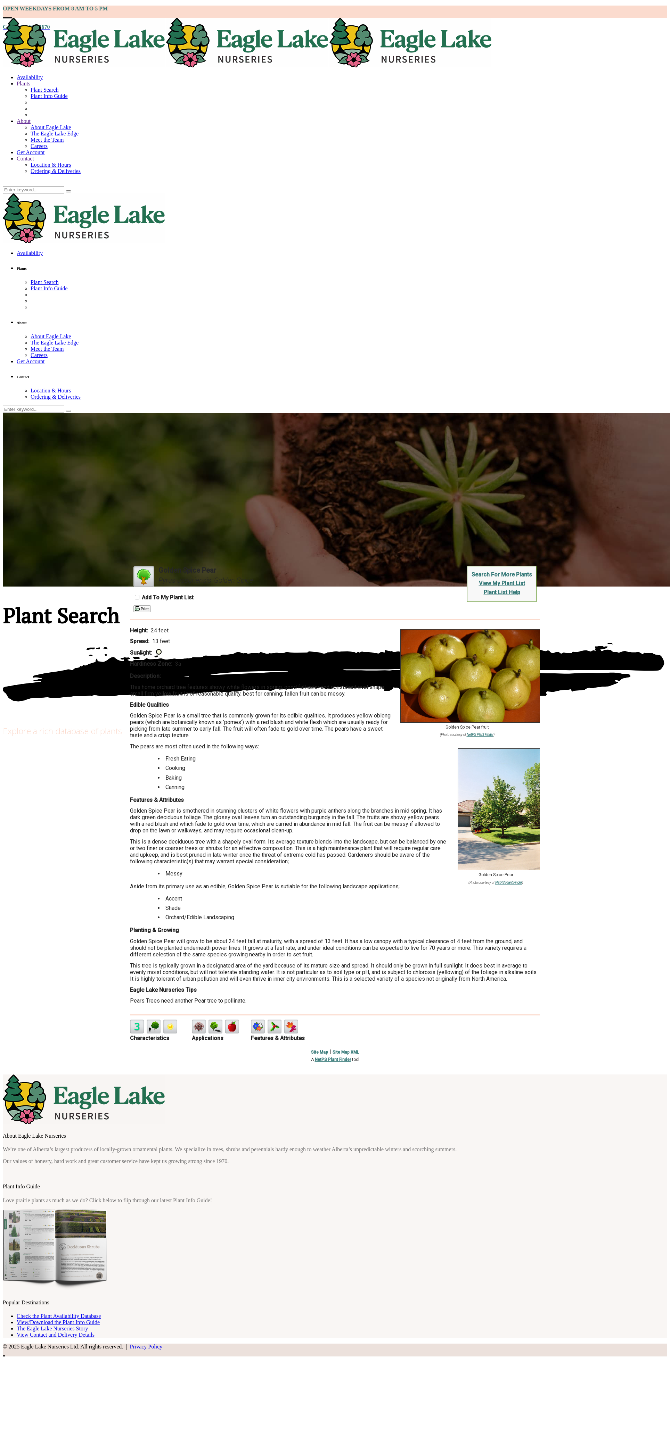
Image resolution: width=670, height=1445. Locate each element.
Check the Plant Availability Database (59, 1316)
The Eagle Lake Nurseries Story (52, 1328)
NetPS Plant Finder (480, 735)
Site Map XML (346, 1052)
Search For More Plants (502, 574)
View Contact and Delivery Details (56, 1335)
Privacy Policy (146, 1347)
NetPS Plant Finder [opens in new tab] (333, 1059)
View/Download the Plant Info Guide (58, 1322)
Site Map (319, 1052)
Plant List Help (502, 592)
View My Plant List (502, 583)
